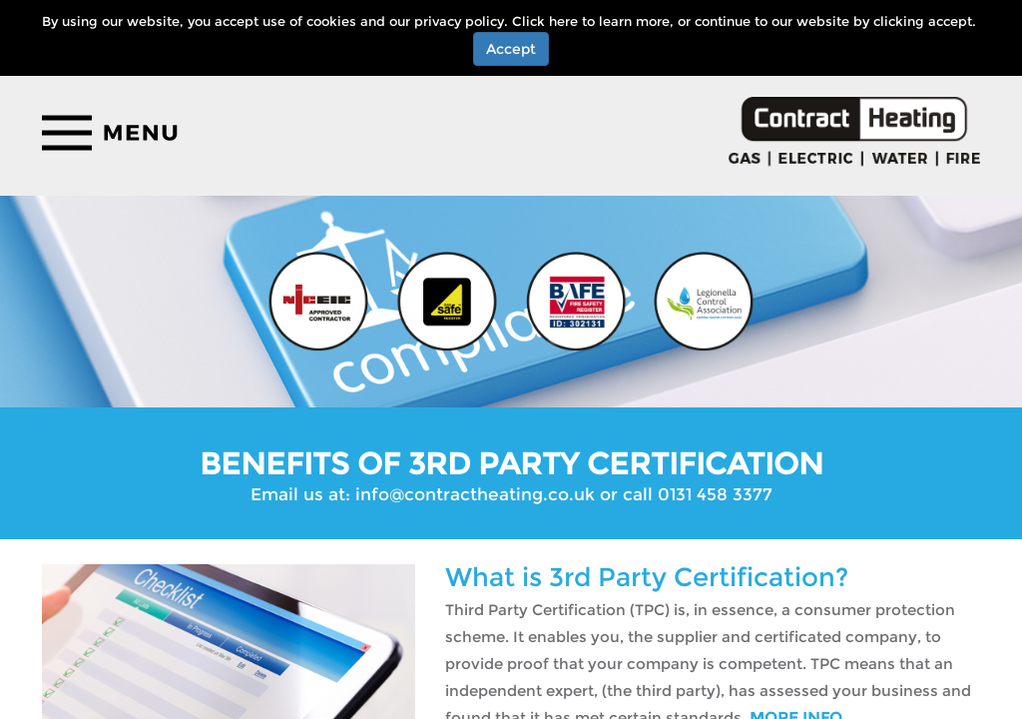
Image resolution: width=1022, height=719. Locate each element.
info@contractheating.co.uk (475, 494)
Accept (511, 49)
